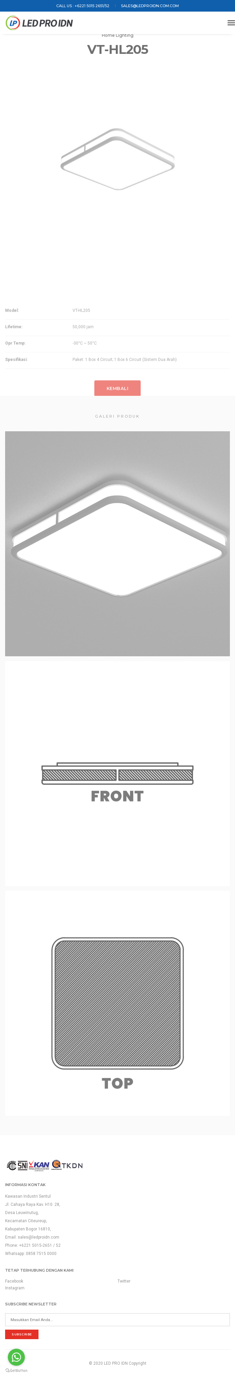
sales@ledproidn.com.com (150, 5)
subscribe (22, 1334)
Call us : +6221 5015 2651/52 (82, 5)
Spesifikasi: (16, 385)
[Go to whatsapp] (16, 1357)
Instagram (15, 1288)
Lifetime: (13, 352)
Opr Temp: (15, 369)
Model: (12, 336)
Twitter (124, 1281)
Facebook (14, 1281)
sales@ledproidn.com (38, 1237)
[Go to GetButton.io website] (16, 1370)
